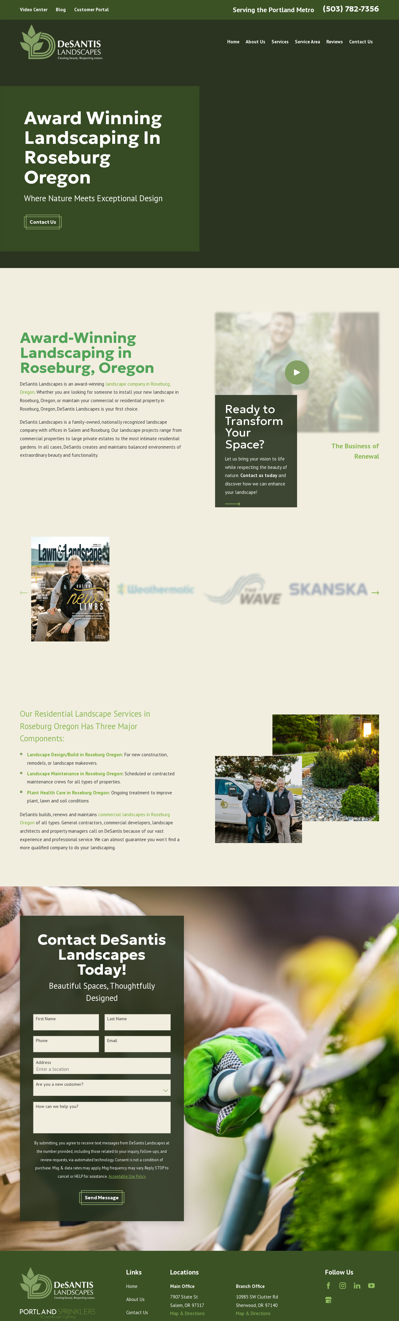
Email (104, 1040)
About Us (135, 1299)
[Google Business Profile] (328, 1300)
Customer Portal (91, 9)
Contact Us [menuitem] (361, 42)
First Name (37, 1018)
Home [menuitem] (233, 42)
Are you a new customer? (51, 1084)
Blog (61, 9)
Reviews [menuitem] (334, 42)
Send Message (94, 1198)
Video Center (33, 9)
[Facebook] (328, 1285)
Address (35, 1062)
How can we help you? (48, 1106)
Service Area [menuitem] (307, 42)
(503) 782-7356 (351, 9)
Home (131, 1286)
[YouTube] (371, 1285)
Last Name (109, 1018)
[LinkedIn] (357, 1285)
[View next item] (375, 589)
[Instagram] (342, 1285)
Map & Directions (187, 1313)
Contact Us (43, 222)
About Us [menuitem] (255, 42)
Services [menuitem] (280, 42)
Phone (33, 1040)
